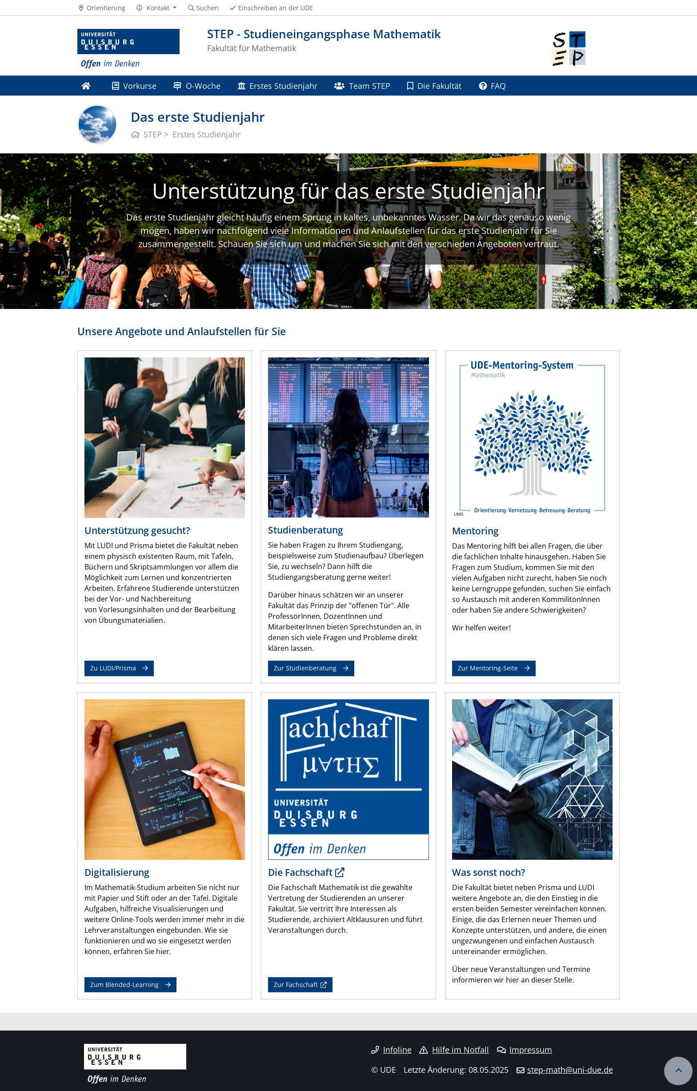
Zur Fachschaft (296, 984)
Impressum (525, 1049)
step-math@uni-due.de (570, 1069)
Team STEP (362, 85)
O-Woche (196, 85)
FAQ (492, 85)
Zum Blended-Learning (124, 984)
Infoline (391, 1049)
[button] (156, 8)
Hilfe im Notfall (454, 1049)
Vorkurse (134, 85)
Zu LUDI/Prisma (113, 668)
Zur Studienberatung (305, 668)
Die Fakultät (434, 85)
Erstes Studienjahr (277, 85)
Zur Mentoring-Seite (488, 668)
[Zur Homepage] (128, 49)
